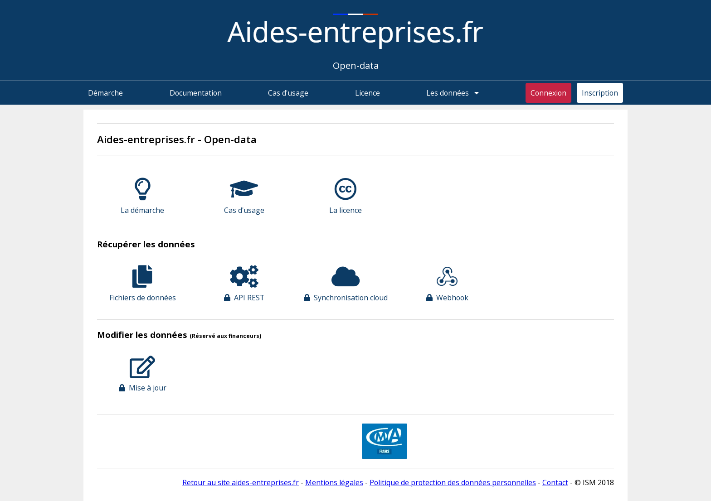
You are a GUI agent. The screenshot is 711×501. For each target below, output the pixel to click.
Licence (367, 93)
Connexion (548, 93)
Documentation (196, 93)
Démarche (105, 93)
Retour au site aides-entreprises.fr (240, 482)
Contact (555, 482)
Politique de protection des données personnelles (453, 482)
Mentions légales (334, 482)
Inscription (600, 93)
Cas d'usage (288, 93)
